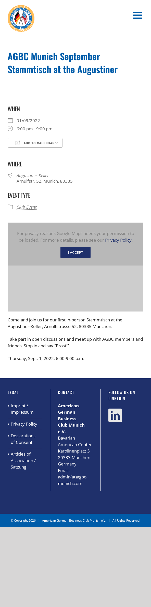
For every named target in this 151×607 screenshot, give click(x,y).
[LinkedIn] (115, 415)
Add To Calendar (35, 143)
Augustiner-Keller (33, 175)
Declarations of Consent (23, 439)
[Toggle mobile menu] (138, 15)
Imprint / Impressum (22, 409)
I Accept (75, 252)
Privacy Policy (118, 240)
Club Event (27, 207)
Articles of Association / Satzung (23, 460)
